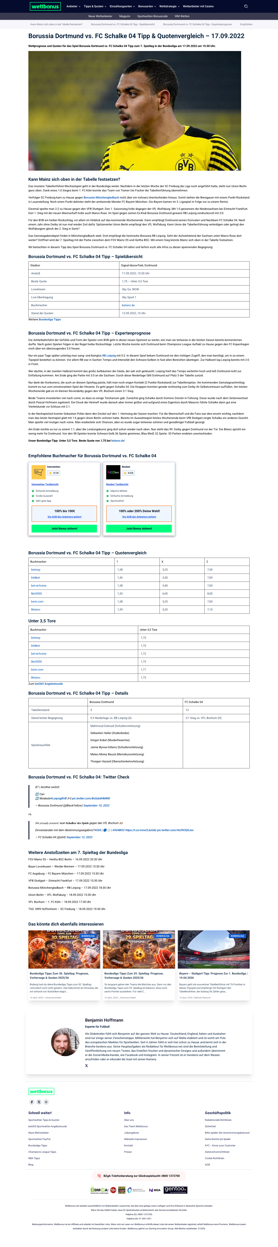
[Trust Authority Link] (136, 1199)
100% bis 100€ (64, 520)
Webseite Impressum (135, 1148)
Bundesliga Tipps (50, 329)
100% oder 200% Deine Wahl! (139, 520)
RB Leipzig (109, 365)
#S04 (97, 839)
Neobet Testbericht (117, 493)
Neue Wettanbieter (100, 16)
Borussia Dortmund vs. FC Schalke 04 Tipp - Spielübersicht (123, 176)
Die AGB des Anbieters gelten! (65, 526)
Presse (128, 1161)
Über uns (129, 1129)
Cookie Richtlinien (214, 1167)
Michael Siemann (202, 1006)
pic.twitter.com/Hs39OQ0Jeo (175, 839)
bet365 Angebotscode (49, 693)
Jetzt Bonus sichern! (64, 538)
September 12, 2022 (79, 846)
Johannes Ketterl (53, 1006)
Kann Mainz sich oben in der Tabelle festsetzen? (56, 176)
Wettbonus (34, 25)
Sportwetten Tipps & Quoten (43, 1129)
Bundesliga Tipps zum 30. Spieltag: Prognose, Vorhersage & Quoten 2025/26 (59, 985)
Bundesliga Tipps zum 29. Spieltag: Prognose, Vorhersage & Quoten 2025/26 (133, 985)
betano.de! (118, 450)
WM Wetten (182, 16)
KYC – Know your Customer (220, 1155)
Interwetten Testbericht (45, 493)
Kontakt (128, 1155)
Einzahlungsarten (121, 6)
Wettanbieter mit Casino (198, 6)
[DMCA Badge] (99, 1199)
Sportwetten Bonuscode (152, 16)
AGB (207, 1174)
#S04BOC (118, 839)
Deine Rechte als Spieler (218, 1148)
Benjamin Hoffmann (223, 25)
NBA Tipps (34, 1167)
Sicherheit (210, 1135)
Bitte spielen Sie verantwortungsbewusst (227, 1142)
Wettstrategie (168, 6)
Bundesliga (73, 25)
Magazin (124, 16)
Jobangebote (131, 1142)
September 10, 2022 (96, 815)
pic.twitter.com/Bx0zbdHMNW (91, 808)
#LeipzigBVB (58, 808)
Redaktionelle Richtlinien (218, 1129)
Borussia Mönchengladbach (101, 207)
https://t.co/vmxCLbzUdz (140, 839)
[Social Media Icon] (32, 1111)
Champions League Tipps (42, 1161)
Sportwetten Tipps (53, 25)
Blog (30, 1174)
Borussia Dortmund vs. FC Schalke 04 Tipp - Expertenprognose (197, 176)
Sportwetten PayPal (39, 1148)
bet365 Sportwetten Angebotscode (47, 1135)
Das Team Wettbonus (136, 1135)
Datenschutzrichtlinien (217, 1161)
